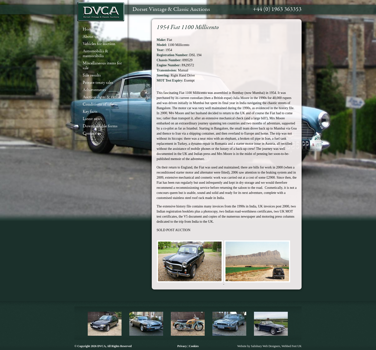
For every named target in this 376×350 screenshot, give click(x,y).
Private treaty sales (98, 83)
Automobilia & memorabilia (95, 53)
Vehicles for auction (99, 44)
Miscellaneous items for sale (102, 65)
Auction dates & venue (102, 97)
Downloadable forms (100, 126)
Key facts (90, 112)
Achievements (94, 90)
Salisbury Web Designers (265, 346)
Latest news (92, 119)
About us (90, 37)
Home (88, 29)
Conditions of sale (98, 104)
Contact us (92, 133)
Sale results (92, 75)
